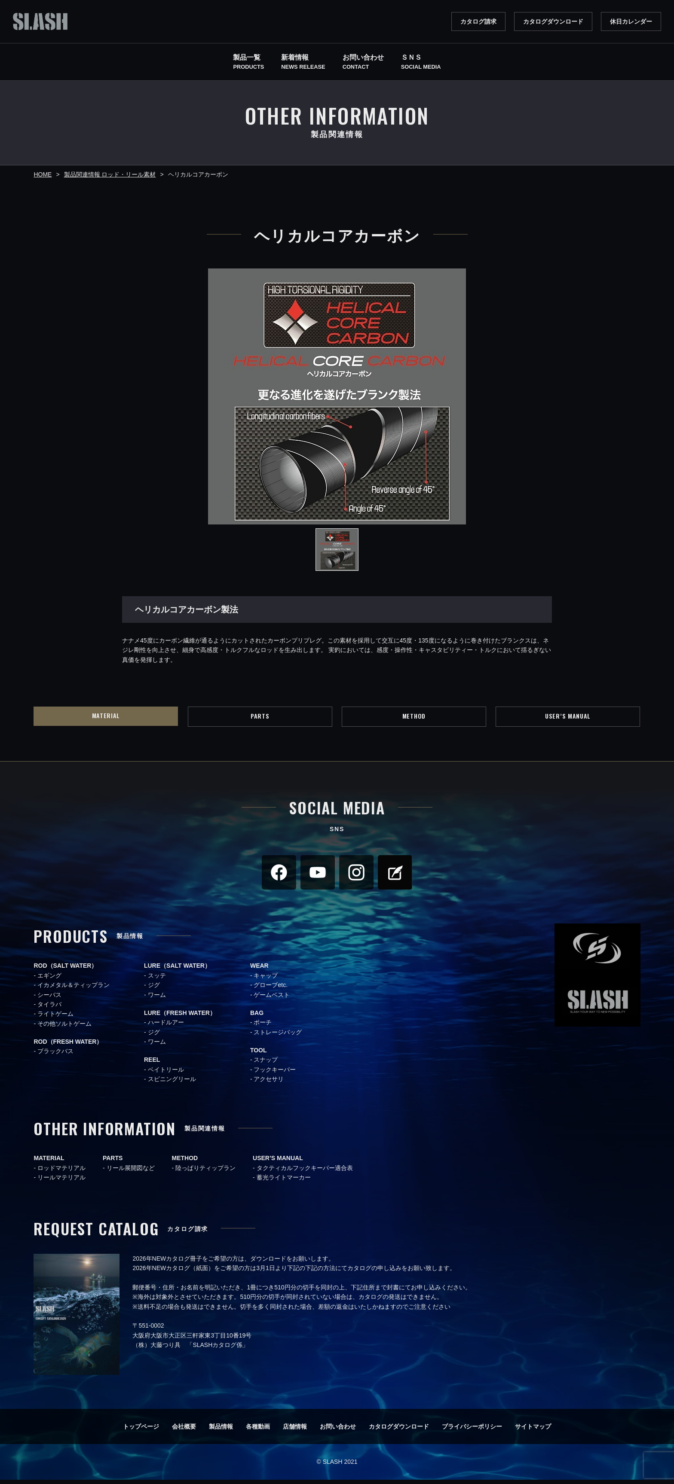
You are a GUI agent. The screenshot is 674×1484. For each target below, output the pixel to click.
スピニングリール (172, 1083)
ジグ (154, 989)
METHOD (414, 718)
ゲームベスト (272, 999)
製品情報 (221, 1430)
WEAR (259, 970)
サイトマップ (533, 1430)
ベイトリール (166, 1073)
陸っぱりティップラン (205, 1172)
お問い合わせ (338, 1430)
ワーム (157, 999)
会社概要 (184, 1430)
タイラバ (49, 1008)
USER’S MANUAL (567, 718)
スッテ (157, 979)
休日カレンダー (631, 21)
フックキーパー (275, 1073)
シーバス (49, 999)
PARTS (260, 718)
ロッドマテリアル (61, 1172)
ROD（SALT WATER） (65, 970)
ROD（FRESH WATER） (68, 1046)
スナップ (266, 1064)
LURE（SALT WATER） (177, 970)
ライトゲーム (55, 1018)
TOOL (258, 1054)
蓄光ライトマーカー (284, 1182)
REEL (152, 1064)
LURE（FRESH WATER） (180, 1017)
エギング (49, 979)
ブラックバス (55, 1055)
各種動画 (258, 1430)
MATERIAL (106, 717)
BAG (256, 1017)
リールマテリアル (61, 1182)
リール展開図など (131, 1172)
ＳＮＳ (421, 63)
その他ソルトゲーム (64, 1027)
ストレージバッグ (278, 1036)
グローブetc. (271, 989)
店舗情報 (295, 1430)
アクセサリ (269, 1083)
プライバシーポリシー (472, 1430)
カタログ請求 (478, 21)
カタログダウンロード (553, 21)
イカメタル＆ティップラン (73, 989)
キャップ (266, 979)
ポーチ (263, 1027)
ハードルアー (166, 1027)
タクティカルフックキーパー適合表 (305, 1172)
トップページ (141, 1430)
